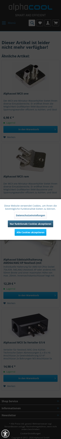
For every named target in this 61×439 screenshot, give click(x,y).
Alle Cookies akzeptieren (30, 232)
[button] (5, 433)
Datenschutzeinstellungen (30, 215)
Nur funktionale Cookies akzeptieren (30, 223)
